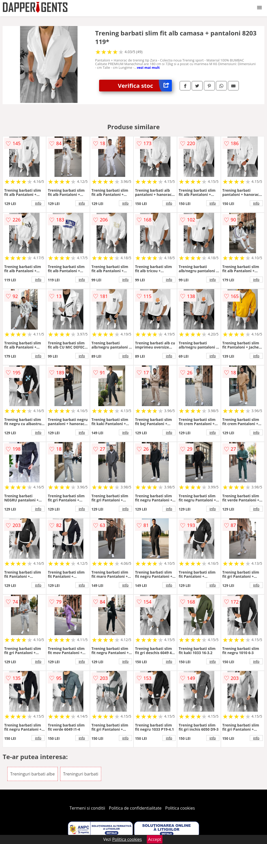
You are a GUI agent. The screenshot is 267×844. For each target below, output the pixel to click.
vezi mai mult (148, 67)
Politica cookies (180, 808)
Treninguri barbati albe (32, 774)
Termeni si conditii (87, 808)
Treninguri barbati (80, 774)
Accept (154, 839)
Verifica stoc (145, 85)
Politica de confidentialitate (135, 808)
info (38, 203)
